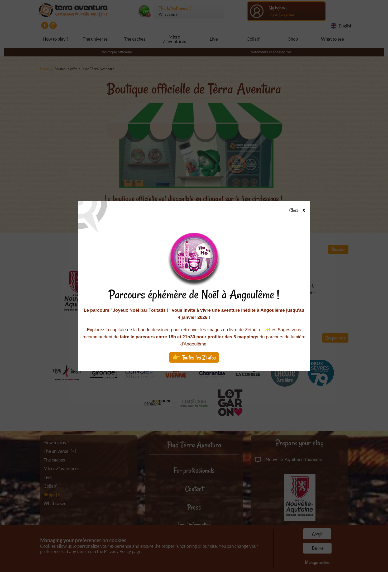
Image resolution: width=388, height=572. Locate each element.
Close (298, 210)
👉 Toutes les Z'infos (194, 357)
